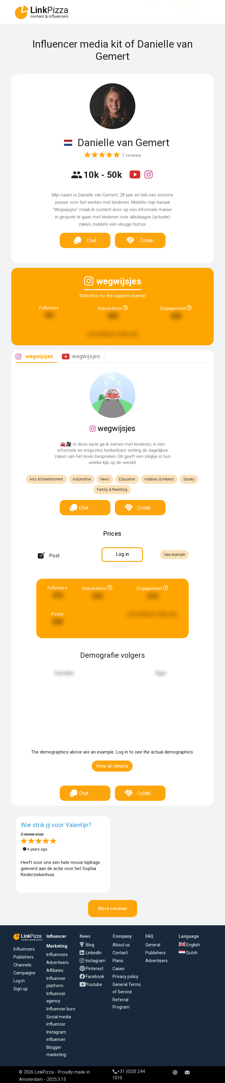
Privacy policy (125, 976)
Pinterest (94, 968)
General (152, 944)
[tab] (34, 356)
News (104, 479)
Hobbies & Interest (159, 479)
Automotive (82, 479)
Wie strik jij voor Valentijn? (56, 825)
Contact (120, 952)
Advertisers (57, 962)
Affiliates (54, 970)
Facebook (95, 976)
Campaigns (24, 972)
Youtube (94, 984)
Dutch (188, 952)
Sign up (20, 988)
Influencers (24, 949)
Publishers (23, 957)
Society (189, 479)
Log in (19, 980)
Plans (117, 960)
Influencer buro (60, 1008)
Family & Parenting (112, 490)
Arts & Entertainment (46, 479)
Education (127, 479)
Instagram (95, 960)
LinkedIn (94, 952)
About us (121, 944)
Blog (90, 944)
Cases (118, 968)
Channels (22, 964)
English (189, 944)
